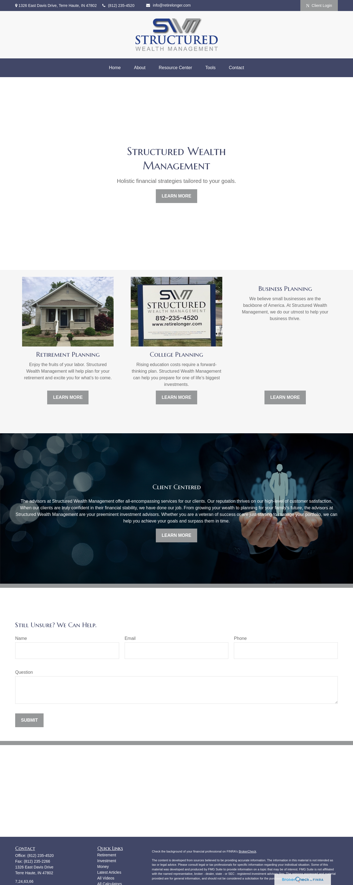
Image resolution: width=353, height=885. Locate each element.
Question (24, 672)
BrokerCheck (247, 851)
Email (130, 638)
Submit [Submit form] (29, 720)
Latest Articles (109, 872)
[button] (114, 68)
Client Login (319, 5)
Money (103, 866)
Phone (240, 638)
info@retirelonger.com (168, 5)
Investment (106, 861)
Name (21, 638)
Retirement (106, 855)
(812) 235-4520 (118, 5)
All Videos (105, 878)
